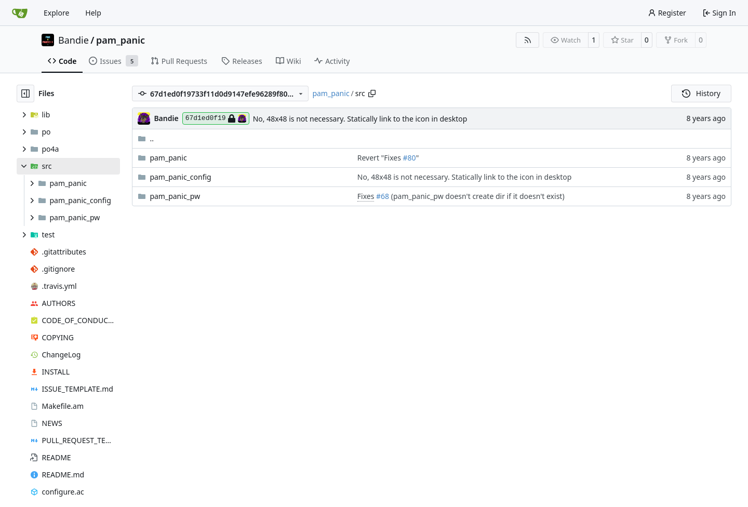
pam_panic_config (180, 177)
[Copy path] (372, 93)
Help (93, 13)
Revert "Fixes (380, 158)
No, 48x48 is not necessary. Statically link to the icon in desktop (360, 119)
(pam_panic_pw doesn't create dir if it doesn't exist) (477, 196)
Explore (56, 13)
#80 (409, 158)
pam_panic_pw (175, 196)
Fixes (366, 196)
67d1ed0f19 (215, 118)
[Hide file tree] (25, 93)
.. (146, 138)
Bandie (73, 40)
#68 (382, 196)
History (701, 93)
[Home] (19, 13)
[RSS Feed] (528, 40)
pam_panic (120, 40)
